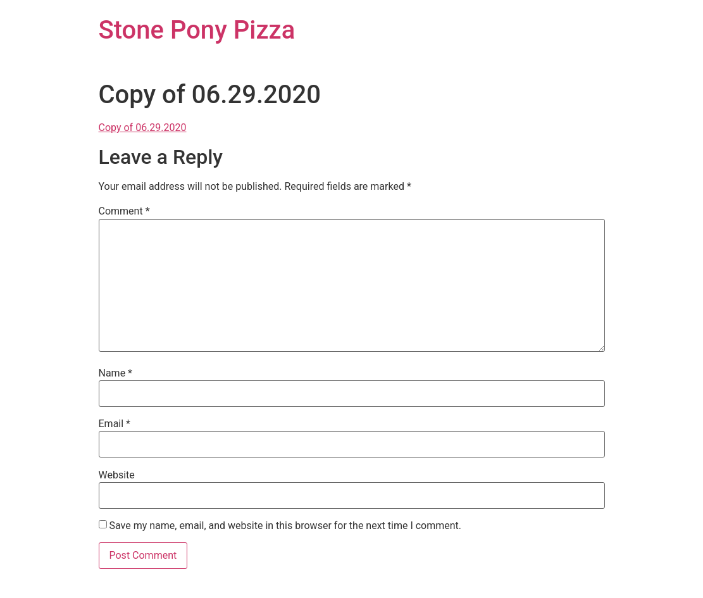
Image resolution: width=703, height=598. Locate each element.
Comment (124, 211)
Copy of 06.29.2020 (143, 127)
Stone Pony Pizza (197, 30)
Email (114, 424)
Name (116, 373)
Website (117, 475)
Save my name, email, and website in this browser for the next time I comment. (285, 526)
